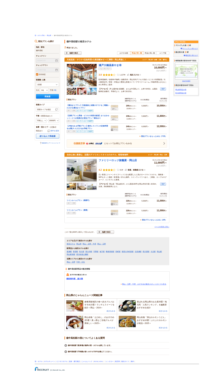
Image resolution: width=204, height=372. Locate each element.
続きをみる (111, 311)
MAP (163, 89)
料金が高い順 (150, 53)
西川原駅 (146, 251)
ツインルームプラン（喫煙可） (79, 200)
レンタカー (110, 361)
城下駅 (102, 251)
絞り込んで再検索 (48, 136)
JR (95, 361)
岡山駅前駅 (71, 254)
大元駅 (153, 251)
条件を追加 (54, 131)
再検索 (47, 96)
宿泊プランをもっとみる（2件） (154, 220)
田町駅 (118, 251)
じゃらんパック (86, 361)
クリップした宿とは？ (190, 48)
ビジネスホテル (62, 361)
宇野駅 (95, 251)
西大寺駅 (88, 251)
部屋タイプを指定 (44, 110)
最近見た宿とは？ (192, 55)
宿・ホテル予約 (40, 35)
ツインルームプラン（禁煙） (79, 210)
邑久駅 (81, 251)
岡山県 (49, 35)
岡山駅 (159, 251)
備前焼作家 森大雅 (74, 279)
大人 (37, 90)
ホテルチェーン (49, 361)
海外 (132, 361)
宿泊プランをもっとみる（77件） (154, 136)
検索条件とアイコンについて (51, 143)
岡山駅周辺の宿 (180, 89)
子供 (51, 90)
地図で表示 (73, 53)
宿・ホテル (38, 361)
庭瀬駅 (69, 251)
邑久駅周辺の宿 (180, 93)
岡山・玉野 (101, 244)
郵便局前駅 (110, 251)
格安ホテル (71, 244)
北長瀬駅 (138, 251)
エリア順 (162, 53)
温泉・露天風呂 (74, 361)
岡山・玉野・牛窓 (89, 244)
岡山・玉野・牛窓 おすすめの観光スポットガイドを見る (144, 284)
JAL (97, 361)
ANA (101, 361)
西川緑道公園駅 (82, 254)
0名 (55, 90)
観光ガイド (125, 361)
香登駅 (75, 251)
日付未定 (41, 74)
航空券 (117, 361)
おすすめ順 (124, 53)
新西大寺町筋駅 (128, 251)
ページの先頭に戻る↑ (161, 227)
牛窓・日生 (80, 262)
